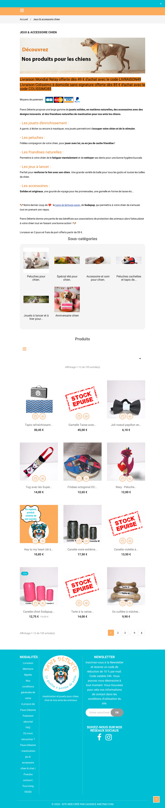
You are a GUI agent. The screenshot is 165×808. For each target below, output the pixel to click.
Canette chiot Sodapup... (39, 611)
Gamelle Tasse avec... (82, 425)
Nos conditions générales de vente (27, 689)
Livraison (26, 663)
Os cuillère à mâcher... (126, 611)
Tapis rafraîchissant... (39, 425)
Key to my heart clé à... (38, 549)
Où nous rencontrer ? (27, 736)
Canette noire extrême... (82, 549)
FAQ (25, 727)
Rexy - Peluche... (126, 487)
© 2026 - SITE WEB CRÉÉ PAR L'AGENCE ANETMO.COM (82, 804)
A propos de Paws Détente (28, 706)
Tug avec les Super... (39, 487)
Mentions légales (26, 671)
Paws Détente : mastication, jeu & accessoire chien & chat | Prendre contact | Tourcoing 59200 (28, 768)
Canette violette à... (126, 549)
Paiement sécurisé (26, 718)
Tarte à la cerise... (82, 611)
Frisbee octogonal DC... (82, 487)
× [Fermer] (161, 3)
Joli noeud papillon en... (126, 425)
